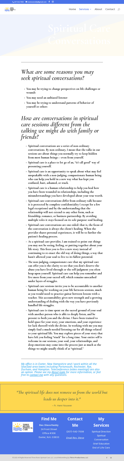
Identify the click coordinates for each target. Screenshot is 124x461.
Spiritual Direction (101, 431)
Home (72, 9)
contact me (36, 375)
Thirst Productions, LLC (79, 458)
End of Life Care (101, 447)
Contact (110, 9)
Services (84, 9)
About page (58, 372)
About (98, 9)
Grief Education (101, 443)
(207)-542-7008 (75, 431)
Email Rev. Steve (75, 438)
